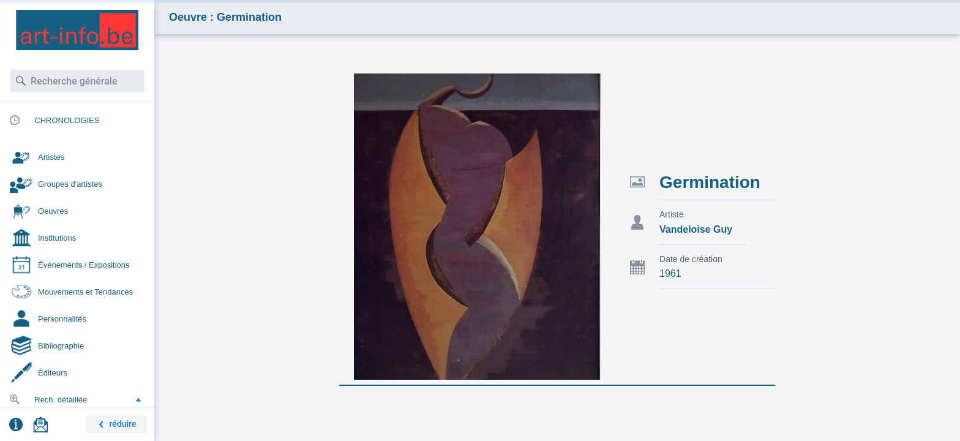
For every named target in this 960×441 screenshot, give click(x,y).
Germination (709, 182)
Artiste (671, 214)
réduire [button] (115, 424)
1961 (670, 273)
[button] (138, 399)
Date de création (690, 259)
